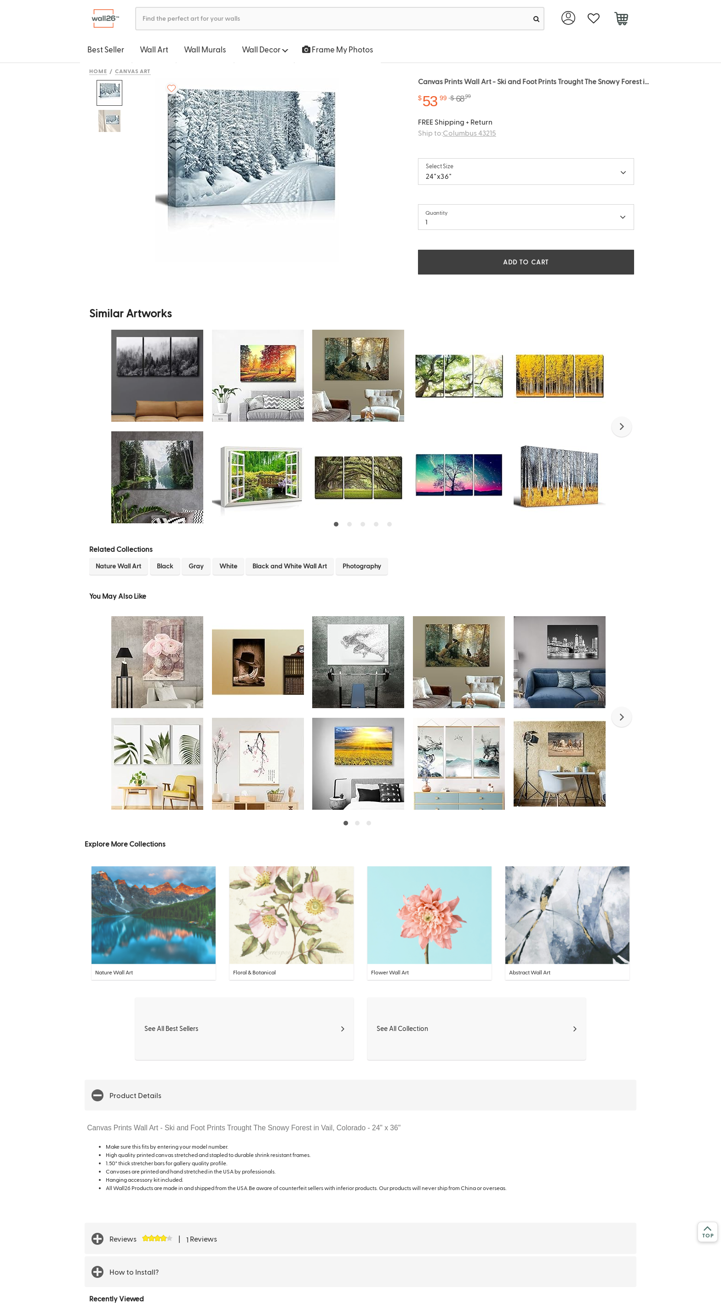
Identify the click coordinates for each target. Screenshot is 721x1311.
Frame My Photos (337, 49)
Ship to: (457, 132)
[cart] (621, 19)
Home (98, 71)
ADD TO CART (526, 262)
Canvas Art (133, 71)
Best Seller (105, 49)
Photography (362, 566)
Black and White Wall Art (289, 566)
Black (165, 566)
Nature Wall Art (118, 566)
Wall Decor (265, 49)
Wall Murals (205, 49)
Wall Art (154, 49)
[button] (622, 427)
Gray (196, 566)
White (228, 566)
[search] (536, 18)
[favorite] (593, 18)
